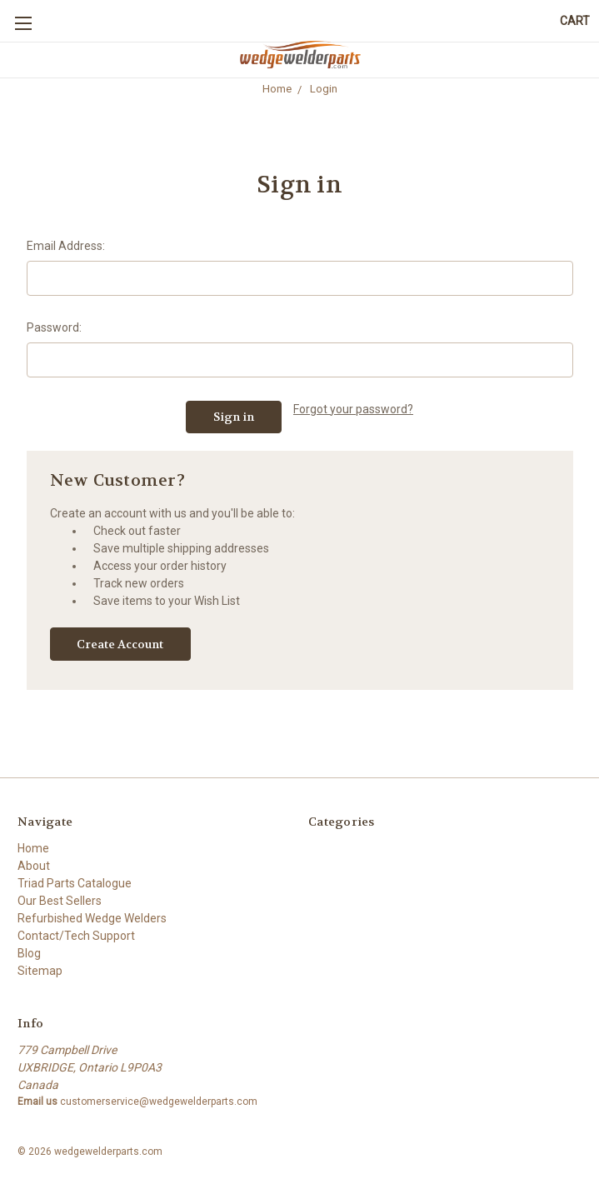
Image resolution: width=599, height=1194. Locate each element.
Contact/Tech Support (76, 935)
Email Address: (66, 245)
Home (33, 848)
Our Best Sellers (59, 900)
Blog (29, 953)
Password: (54, 327)
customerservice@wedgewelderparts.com (158, 1101)
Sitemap (39, 970)
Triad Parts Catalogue (74, 883)
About (33, 865)
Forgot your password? (353, 409)
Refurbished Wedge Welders (92, 918)
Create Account (120, 644)
